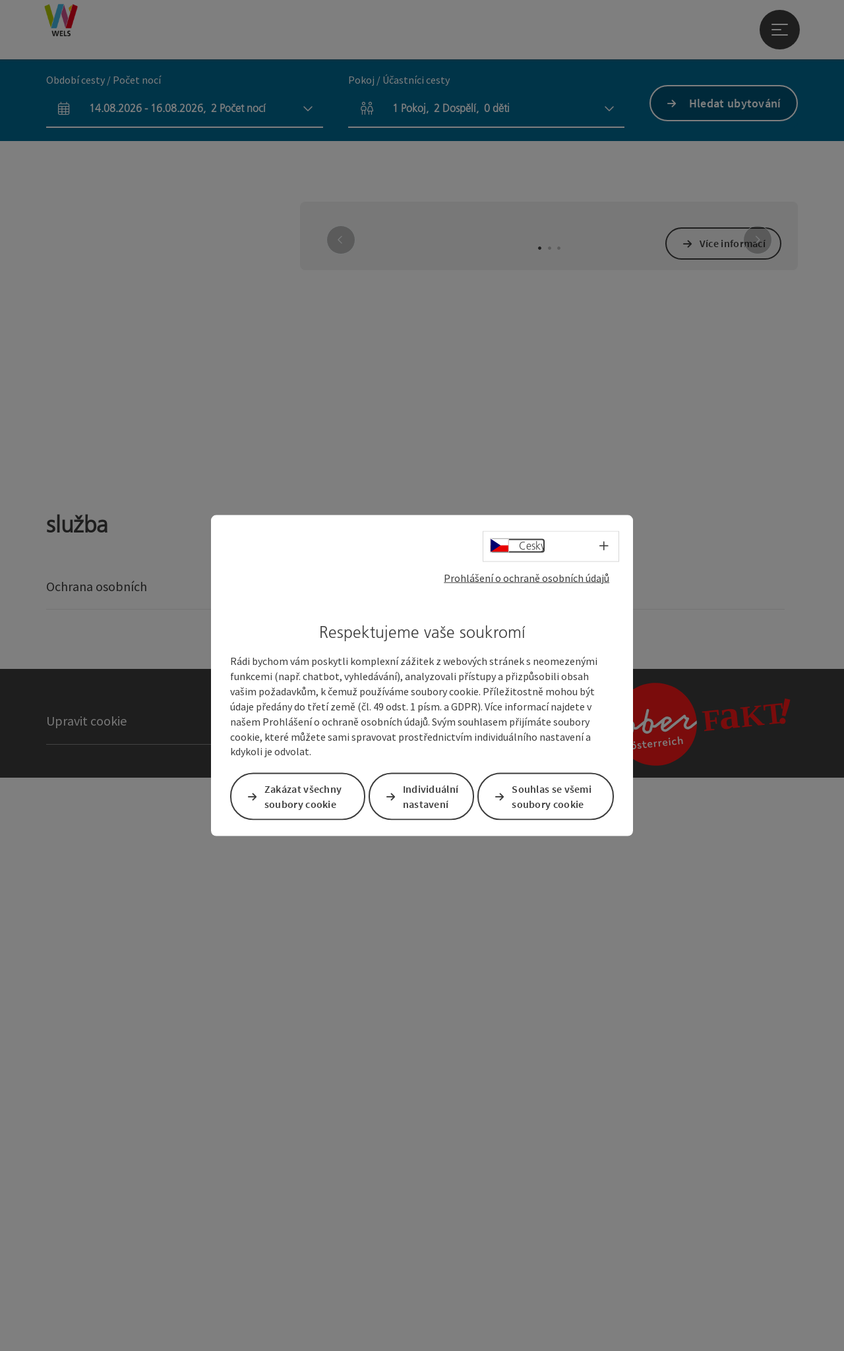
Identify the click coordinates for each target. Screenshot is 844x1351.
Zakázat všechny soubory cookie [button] (304, 796)
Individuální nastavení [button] (432, 796)
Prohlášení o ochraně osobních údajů (526, 578)
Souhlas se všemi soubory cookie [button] (552, 796)
